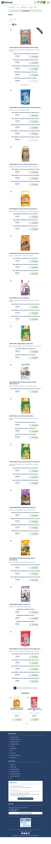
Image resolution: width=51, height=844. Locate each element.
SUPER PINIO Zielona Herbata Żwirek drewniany (24, 462)
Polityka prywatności (15, 739)
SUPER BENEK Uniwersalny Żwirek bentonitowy (24, 253)
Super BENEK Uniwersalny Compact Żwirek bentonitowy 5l (22, 382)
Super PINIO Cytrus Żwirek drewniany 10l (25, 428)
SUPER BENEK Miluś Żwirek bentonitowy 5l (22, 507)
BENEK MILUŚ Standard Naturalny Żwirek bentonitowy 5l (25, 518)
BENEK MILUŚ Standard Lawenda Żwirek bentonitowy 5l (25, 512)
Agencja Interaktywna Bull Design (32, 835)
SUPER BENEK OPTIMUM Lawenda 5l (25, 615)
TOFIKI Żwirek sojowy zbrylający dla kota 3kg (23, 47)
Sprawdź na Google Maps (25, 813)
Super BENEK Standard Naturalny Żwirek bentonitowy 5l (25, 564)
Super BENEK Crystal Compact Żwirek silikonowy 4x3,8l (25, 666)
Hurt (11, 750)
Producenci (13, 753)
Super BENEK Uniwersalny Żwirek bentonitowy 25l (25, 270)
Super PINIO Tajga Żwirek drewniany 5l (25, 348)
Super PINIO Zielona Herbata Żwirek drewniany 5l (25, 468)
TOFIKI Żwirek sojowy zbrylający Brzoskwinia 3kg (25, 60)
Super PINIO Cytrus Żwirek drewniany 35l (25, 434)
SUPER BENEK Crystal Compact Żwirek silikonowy (24, 649)
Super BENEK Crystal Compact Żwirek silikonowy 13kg (25, 678)
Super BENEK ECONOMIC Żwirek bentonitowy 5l (25, 213)
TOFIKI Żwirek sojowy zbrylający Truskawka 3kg (25, 53)
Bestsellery (25, 693)
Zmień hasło (13, 767)
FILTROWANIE (25, 11)
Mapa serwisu (13, 757)
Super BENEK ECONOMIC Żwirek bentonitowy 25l (25, 226)
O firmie (12, 746)
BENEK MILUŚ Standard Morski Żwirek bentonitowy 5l (25, 531)
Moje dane (12, 764)
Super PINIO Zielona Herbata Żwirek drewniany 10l (25, 474)
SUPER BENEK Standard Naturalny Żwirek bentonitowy (22, 559)
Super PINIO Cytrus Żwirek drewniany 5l (25, 422)
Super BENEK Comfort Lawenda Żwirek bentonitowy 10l (25, 310)
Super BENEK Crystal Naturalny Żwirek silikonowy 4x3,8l (25, 124)
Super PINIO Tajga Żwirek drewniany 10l (25, 354)
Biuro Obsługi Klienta (15, 776)
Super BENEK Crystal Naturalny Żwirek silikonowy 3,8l (25, 112)
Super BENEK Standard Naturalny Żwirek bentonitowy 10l (25, 571)
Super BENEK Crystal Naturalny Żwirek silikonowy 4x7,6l (25, 130)
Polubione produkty (14, 771)
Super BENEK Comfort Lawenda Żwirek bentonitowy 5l (25, 304)
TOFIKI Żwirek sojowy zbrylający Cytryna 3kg (25, 72)
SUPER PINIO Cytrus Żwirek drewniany (21, 416)
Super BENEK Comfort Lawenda (19, 298)
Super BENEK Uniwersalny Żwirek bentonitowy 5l (25, 258)
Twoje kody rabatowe (15, 774)
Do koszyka (35, 56)
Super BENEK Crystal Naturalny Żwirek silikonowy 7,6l (25, 118)
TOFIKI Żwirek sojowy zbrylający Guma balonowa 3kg (25, 66)
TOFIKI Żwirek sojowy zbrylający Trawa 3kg (25, 78)
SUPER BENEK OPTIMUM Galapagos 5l (25, 621)
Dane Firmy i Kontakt (15, 755)
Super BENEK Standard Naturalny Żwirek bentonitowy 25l (25, 577)
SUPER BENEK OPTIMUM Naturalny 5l (25, 609)
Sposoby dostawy (14, 741)
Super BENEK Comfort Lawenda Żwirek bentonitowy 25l (25, 316)
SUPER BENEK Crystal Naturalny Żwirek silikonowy (25, 107)
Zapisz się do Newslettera (25, 798)
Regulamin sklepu (14, 737)
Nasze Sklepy (13, 748)
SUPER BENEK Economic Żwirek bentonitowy (23, 209)
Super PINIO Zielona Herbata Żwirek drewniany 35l (25, 480)
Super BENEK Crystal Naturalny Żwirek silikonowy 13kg (25, 137)
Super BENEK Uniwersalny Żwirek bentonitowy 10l (25, 264)
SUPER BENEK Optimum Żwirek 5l (19, 604)
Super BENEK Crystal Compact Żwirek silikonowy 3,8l (25, 654)
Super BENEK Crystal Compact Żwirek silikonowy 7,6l (25, 660)
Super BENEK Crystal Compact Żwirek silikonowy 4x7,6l (25, 672)
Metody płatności (14, 744)
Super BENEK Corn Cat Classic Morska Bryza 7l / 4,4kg (25, 169)
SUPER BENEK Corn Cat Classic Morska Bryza (23, 164)
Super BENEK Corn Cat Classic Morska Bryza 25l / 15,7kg (25, 181)
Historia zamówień (14, 769)
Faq (11, 778)
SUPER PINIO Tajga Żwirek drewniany (21, 343)
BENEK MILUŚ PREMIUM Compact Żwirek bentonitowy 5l (25, 524)
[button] (27, 724)
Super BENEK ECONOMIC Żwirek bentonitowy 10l (25, 220)
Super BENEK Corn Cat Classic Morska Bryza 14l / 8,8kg (25, 175)
